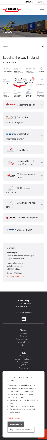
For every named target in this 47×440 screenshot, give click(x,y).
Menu (5, 46)
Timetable (24, 356)
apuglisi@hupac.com (15, 276)
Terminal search (23, 362)
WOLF (23, 365)
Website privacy (14, 418)
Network (23, 333)
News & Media (23, 342)
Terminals (23, 336)
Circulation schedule (23, 359)
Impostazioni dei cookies (21, 430)
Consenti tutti (16, 424)
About (23, 345)
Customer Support (23, 339)
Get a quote (23, 368)
